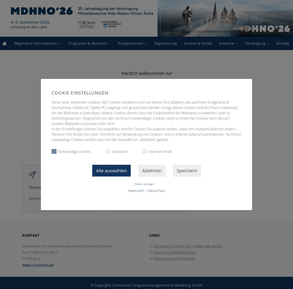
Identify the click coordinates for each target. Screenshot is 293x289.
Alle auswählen (111, 171)
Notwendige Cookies (71, 151)
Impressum (136, 191)
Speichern (187, 171)
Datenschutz (156, 191)
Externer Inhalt (157, 151)
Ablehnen (152, 171)
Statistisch (116, 151)
